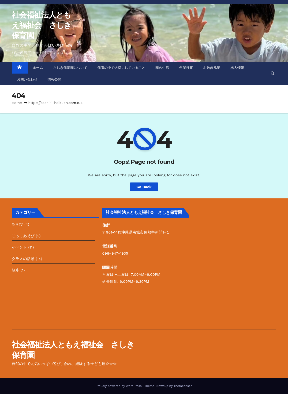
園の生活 (162, 68)
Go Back (144, 187)
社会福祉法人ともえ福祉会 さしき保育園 (41, 25)
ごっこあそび (23, 236)
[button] (272, 73)
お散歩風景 (211, 68)
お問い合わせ (27, 79)
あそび (17, 224)
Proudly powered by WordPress (119, 386)
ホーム (38, 68)
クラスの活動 (23, 258)
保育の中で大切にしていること (121, 68)
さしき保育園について (70, 68)
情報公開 (54, 79)
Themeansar (183, 386)
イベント (19, 247)
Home (17, 103)
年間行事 (186, 68)
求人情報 (237, 68)
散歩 (15, 270)
